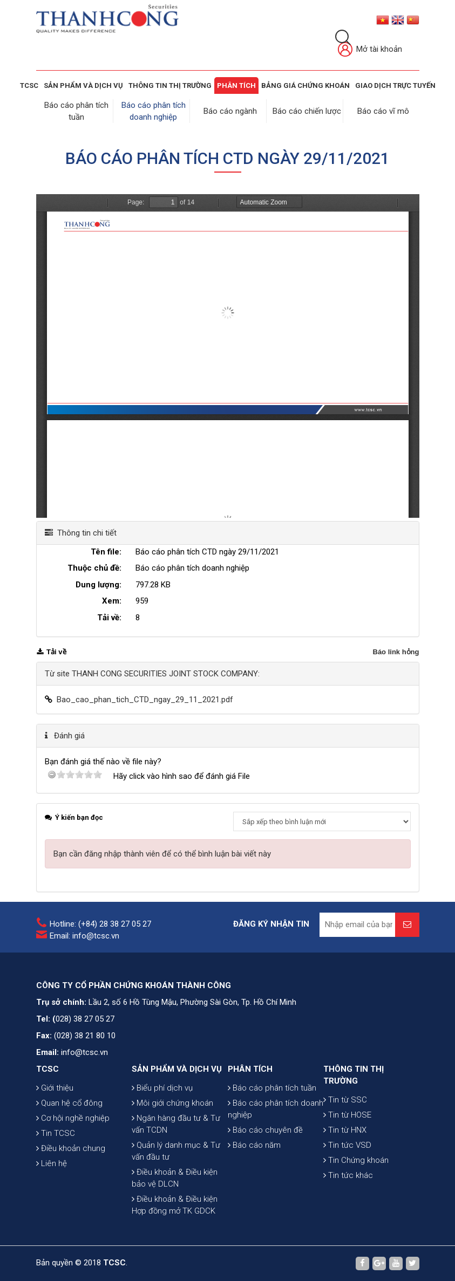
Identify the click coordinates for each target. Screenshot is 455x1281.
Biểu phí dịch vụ (162, 1088)
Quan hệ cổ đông (69, 1103)
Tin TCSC (55, 1133)
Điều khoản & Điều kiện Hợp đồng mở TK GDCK (175, 1205)
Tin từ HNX (344, 1130)
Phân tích (236, 85)
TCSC (29, 85)
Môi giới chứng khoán (172, 1103)
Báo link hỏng (396, 652)
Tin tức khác (348, 1175)
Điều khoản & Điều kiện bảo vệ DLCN (175, 1178)
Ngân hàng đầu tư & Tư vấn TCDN (176, 1124)
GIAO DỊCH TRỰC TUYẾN (395, 85)
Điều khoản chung (70, 1148)
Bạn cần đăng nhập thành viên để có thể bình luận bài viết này (162, 854)
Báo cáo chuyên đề (265, 1130)
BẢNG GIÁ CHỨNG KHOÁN (305, 85)
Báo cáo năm (254, 1145)
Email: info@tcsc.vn (84, 936)
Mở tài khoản (370, 50)
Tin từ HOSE (347, 1115)
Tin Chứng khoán (356, 1160)
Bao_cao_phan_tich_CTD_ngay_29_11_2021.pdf (145, 699)
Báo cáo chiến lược (307, 111)
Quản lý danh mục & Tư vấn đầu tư (176, 1151)
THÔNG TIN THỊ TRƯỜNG (170, 85)
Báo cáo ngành (230, 111)
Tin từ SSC (345, 1100)
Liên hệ (51, 1163)
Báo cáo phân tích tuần (272, 1088)
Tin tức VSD (347, 1145)
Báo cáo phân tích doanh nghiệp (275, 1109)
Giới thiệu (54, 1088)
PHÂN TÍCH (250, 1069)
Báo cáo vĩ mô (383, 111)
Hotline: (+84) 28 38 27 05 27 (100, 924)
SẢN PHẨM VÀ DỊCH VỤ (83, 85)
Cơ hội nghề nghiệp (73, 1118)
